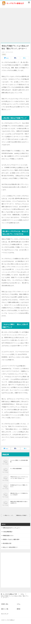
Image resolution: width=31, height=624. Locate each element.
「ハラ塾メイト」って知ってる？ (9, 515)
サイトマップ (4, 613)
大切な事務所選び (7, 531)
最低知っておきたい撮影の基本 (11, 539)
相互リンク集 (4, 609)
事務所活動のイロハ (8, 535)
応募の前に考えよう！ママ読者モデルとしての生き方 (19, 494)
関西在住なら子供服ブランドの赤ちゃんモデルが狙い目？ (23, 515)
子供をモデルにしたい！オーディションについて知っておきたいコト (19, 477)
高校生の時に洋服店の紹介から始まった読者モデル (19, 502)
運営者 (18, 609)
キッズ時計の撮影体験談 (16, 468)
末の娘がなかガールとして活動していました (19, 485)
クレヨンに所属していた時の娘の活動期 (19, 461)
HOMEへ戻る (4, 604)
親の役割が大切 (7, 543)
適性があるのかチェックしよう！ (12, 527)
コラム (3, 54)
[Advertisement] (15, 24)
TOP (10, 594)
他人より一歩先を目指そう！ (10, 547)
